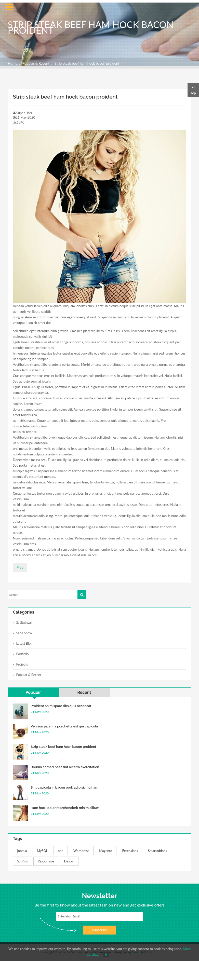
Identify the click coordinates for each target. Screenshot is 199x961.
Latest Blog (24, 643)
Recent (84, 692)
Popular (33, 692)
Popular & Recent (35, 63)
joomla (22, 851)
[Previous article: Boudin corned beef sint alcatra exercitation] (20, 567)
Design (69, 861)
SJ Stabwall (24, 622)
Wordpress (81, 851)
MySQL (42, 851)
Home (12, 63)
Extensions (130, 851)
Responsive (46, 861)
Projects (22, 664)
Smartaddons (157, 851)
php (60, 851)
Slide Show (24, 633)
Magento (105, 851)
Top (193, 89)
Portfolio (22, 654)
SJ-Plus (22, 861)
